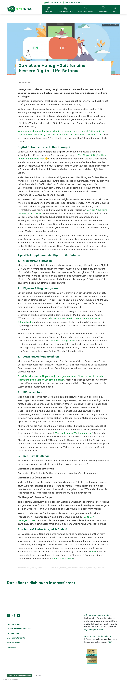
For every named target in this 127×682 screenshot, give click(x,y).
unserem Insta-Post (62, 559)
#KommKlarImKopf (85, 11)
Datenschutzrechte (16, 638)
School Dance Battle (65, 11)
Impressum (12, 647)
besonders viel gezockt (62, 341)
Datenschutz (13, 633)
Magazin (48, 11)
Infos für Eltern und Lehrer (19, 629)
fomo (93, 552)
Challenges (103, 11)
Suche (115, 9)
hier (110, 642)
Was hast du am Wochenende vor (73, 433)
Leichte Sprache (53, 2)
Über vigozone (13, 624)
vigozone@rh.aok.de (93, 630)
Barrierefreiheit (14, 643)
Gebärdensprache (73, 2)
